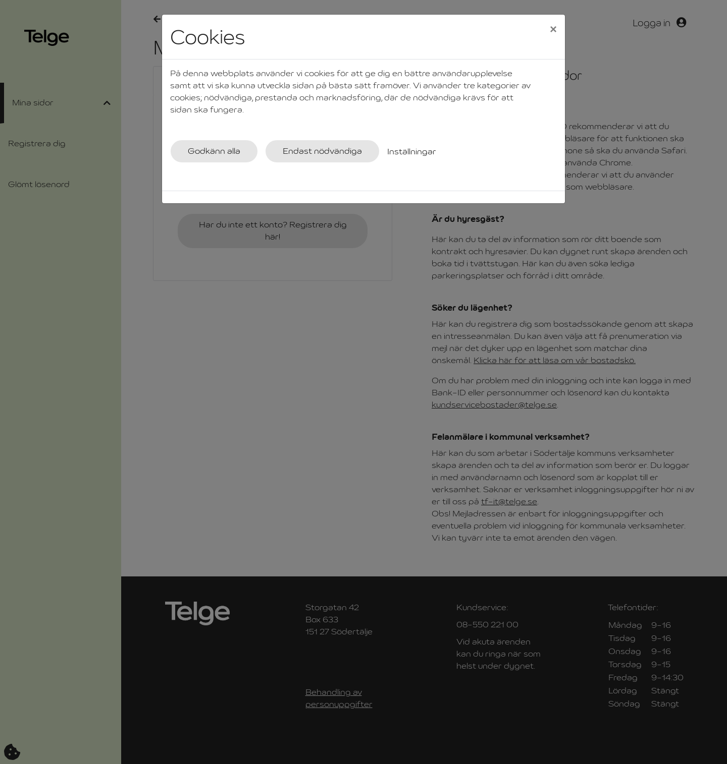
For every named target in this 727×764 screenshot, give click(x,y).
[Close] (553, 29)
